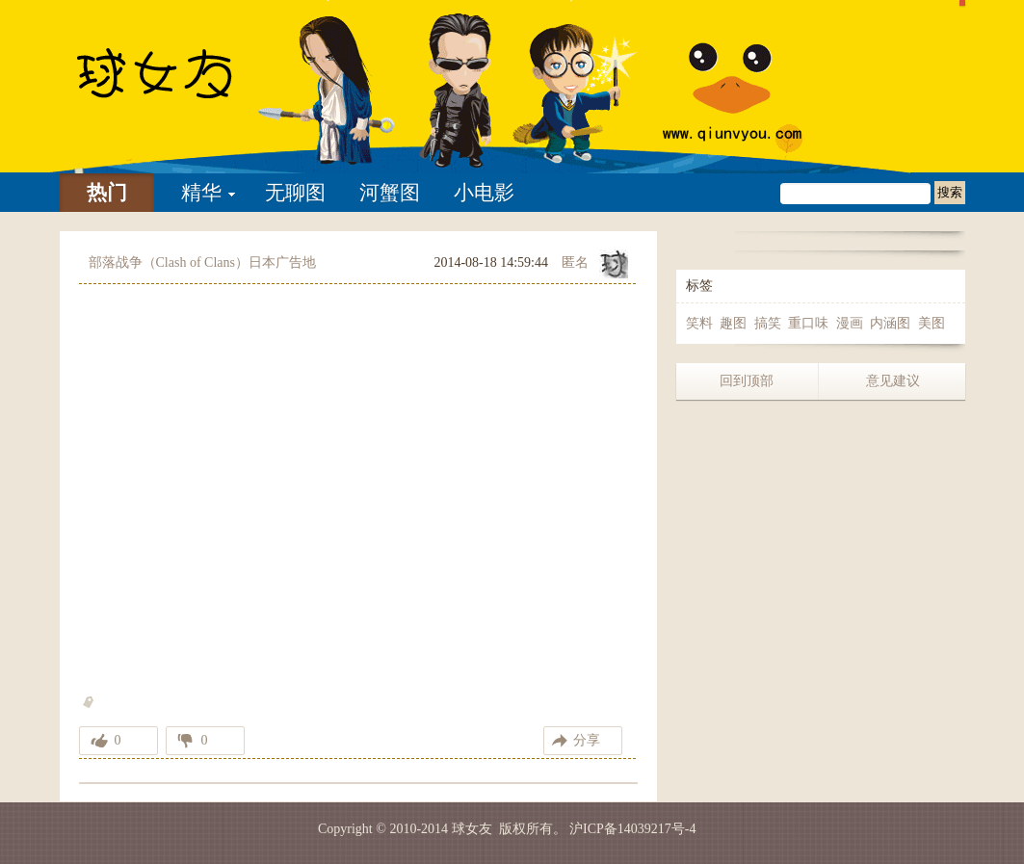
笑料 (699, 323)
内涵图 (890, 323)
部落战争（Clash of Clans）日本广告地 (202, 262)
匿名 (575, 262)
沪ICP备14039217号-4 (632, 829)
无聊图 (295, 192)
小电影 (484, 192)
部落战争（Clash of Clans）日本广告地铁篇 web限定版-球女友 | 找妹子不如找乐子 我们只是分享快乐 (180, 86)
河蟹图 (389, 192)
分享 (586, 740)
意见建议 (893, 381)
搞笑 (767, 323)
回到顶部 (747, 381)
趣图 (733, 323)
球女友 (472, 829)
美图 (931, 323)
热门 (107, 192)
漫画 (849, 323)
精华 (201, 192)
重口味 (808, 323)
